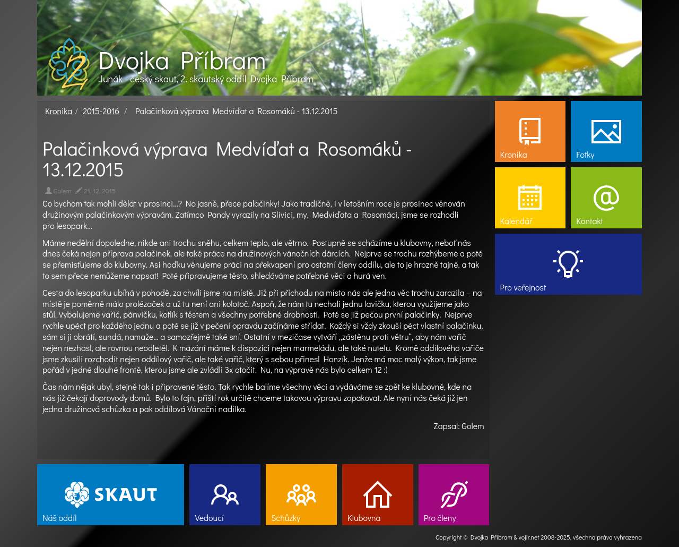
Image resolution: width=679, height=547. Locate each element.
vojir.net (529, 537)
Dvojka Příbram (182, 59)
